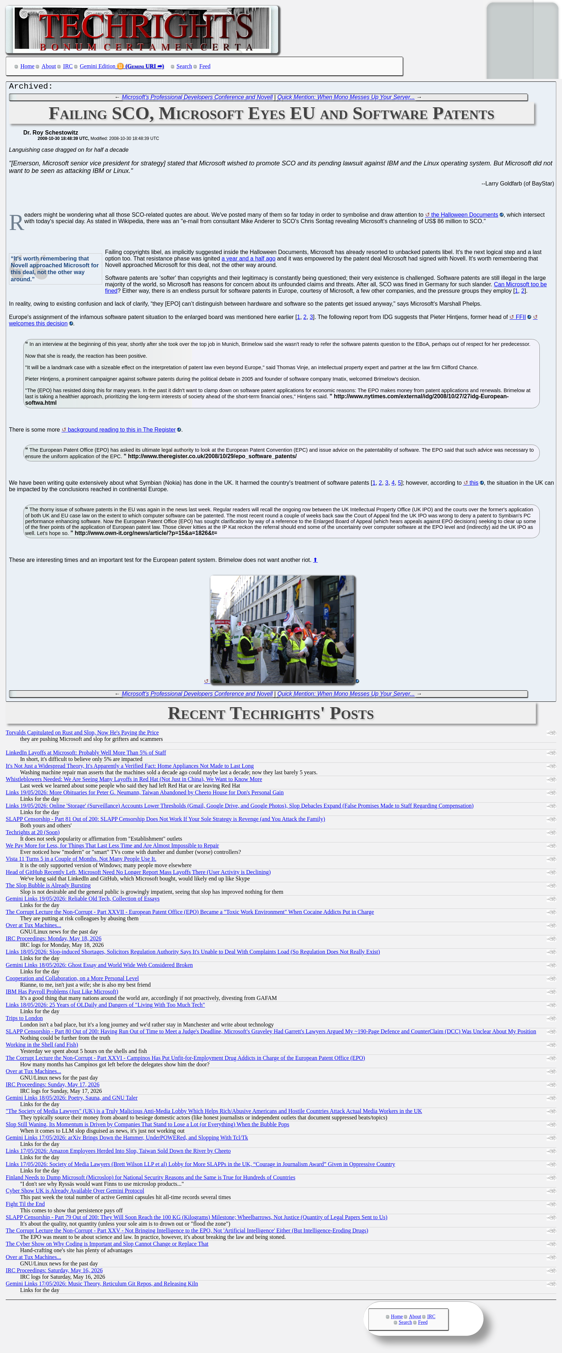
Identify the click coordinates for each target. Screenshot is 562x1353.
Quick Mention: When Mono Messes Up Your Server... (346, 99)
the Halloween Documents (464, 216)
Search (184, 66)
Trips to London (24, 1020)
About (49, 66)
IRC (68, 66)
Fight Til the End (25, 1206)
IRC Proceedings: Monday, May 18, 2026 (53, 940)
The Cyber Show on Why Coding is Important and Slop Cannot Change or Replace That (107, 1245)
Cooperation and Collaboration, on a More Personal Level (72, 980)
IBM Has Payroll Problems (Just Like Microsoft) (62, 993)
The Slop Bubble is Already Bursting (48, 887)
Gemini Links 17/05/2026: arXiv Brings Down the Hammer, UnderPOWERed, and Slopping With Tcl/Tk (127, 1139)
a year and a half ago (248, 260)
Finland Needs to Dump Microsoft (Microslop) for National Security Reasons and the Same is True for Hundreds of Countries (150, 1179)
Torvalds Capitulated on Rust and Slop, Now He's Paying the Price (82, 734)
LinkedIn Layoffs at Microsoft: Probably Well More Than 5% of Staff (86, 754)
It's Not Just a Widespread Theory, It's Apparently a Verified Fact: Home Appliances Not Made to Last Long (130, 768)
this (474, 484)
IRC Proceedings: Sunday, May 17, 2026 (53, 1086)
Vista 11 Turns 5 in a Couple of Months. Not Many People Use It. (81, 861)
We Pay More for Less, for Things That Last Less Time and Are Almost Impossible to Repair (112, 847)
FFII (521, 319)
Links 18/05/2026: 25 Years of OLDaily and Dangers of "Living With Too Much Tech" (105, 1007)
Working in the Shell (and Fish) (42, 1046)
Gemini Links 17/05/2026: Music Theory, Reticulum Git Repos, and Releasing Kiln (102, 1285)
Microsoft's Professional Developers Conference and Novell (197, 99)
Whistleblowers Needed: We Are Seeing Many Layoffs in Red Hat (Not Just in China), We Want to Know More (134, 781)
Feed (204, 66)
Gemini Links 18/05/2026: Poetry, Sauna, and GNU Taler (72, 1099)
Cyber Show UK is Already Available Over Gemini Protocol (75, 1192)
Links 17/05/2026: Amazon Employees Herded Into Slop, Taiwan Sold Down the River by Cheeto (118, 1153)
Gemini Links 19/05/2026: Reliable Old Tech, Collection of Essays (82, 900)
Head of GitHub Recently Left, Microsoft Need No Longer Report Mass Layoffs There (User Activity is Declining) (138, 874)
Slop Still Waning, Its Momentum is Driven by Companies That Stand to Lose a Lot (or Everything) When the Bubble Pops (147, 1126)
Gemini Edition (97, 66)
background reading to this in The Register (122, 431)
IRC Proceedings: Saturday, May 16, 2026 (54, 1272)
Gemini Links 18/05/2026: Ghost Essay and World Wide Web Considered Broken (99, 967)
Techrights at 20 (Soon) (32, 834)
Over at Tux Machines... (33, 927)
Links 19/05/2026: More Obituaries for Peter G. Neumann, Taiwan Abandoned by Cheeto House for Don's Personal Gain (145, 794)
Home (27, 66)
